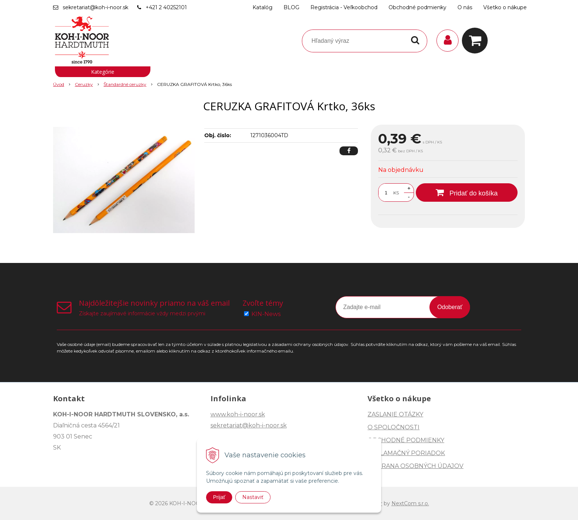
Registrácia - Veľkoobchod (343, 7)
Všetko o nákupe (505, 7)
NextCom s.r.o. (410, 503)
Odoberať (449, 307)
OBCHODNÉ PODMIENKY (406, 440)
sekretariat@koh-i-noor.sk (95, 7)
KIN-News (266, 314)
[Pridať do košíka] (467, 192)
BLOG (291, 7)
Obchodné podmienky (417, 7)
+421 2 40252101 (166, 7)
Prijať (219, 497)
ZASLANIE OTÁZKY (395, 414)
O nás (464, 7)
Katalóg (262, 7)
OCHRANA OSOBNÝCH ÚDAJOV (415, 465)
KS (396, 192)
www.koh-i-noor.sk (237, 414)
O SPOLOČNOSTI (393, 427)
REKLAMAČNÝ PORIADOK (406, 453)
